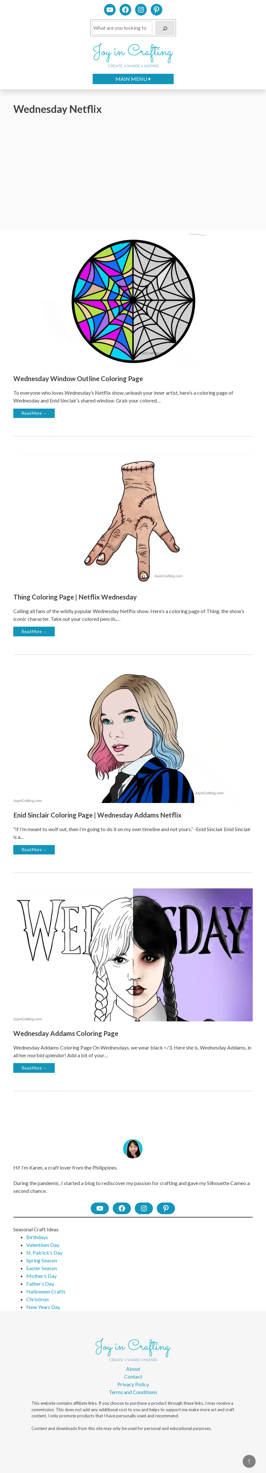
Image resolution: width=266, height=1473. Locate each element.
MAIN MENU (131, 79)
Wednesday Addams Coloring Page (65, 1033)
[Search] (165, 28)
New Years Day (43, 1307)
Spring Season (41, 1260)
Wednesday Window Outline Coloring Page (78, 378)
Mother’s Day (41, 1276)
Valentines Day (42, 1245)
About (133, 1369)
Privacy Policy (133, 1384)
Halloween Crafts (45, 1291)
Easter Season (41, 1268)
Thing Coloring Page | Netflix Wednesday (75, 597)
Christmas (37, 1299)
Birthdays (37, 1237)
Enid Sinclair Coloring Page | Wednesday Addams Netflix (97, 815)
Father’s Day (40, 1284)
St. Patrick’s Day (44, 1252)
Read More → (34, 413)
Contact (133, 1376)
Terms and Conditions (133, 1392)
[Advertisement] (133, 172)
